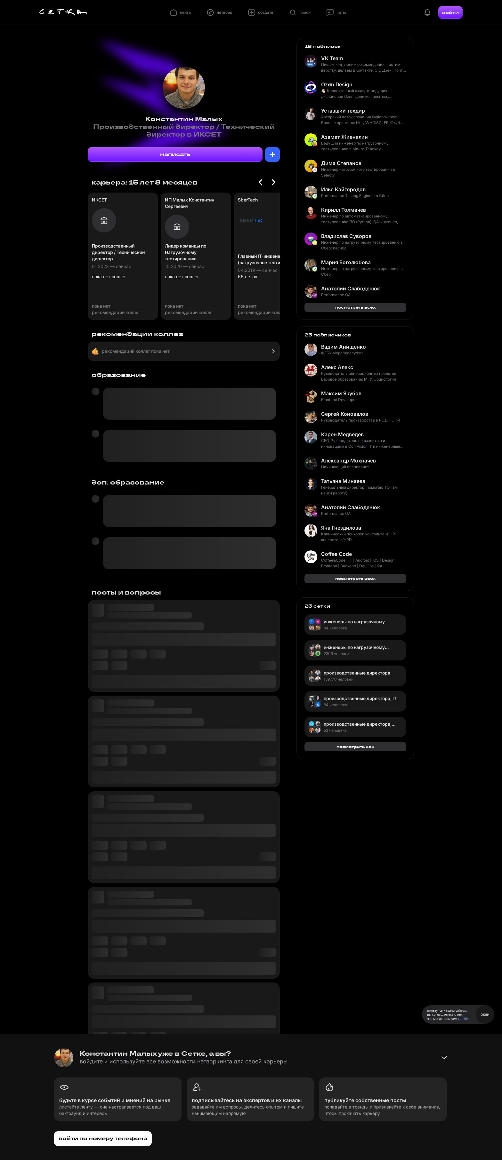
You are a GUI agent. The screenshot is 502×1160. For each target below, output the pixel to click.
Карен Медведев (342, 434)
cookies (463, 1018)
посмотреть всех (355, 307)
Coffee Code (336, 554)
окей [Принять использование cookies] (485, 1014)
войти (450, 12)
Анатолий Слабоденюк (350, 288)
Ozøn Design (336, 84)
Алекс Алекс (337, 367)
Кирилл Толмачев (343, 210)
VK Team (332, 58)
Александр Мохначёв (348, 460)
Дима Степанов (341, 163)
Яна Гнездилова (341, 528)
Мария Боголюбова (346, 262)
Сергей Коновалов (344, 414)
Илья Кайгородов (343, 189)
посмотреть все (355, 746)
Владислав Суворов (346, 236)
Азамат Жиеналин (344, 137)
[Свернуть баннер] (444, 1057)
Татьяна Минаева (343, 481)
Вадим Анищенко (343, 346)
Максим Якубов (341, 393)
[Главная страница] (63, 12)
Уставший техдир (343, 110)
